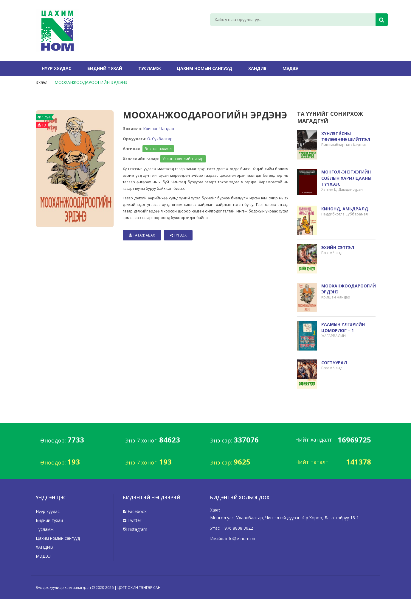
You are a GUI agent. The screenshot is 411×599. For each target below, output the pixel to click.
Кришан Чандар (158, 128)
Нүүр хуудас (56, 68)
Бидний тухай (104, 68)
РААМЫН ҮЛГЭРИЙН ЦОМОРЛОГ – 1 (343, 327)
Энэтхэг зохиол (158, 148)
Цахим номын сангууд (204, 68)
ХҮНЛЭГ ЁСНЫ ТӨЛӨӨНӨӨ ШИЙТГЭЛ (345, 136)
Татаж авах (142, 235)
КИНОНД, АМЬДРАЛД (344, 209)
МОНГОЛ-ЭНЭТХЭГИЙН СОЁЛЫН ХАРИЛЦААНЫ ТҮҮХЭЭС (346, 178)
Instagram (135, 529)
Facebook (135, 511)
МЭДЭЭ (290, 68)
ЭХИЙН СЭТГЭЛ (337, 247)
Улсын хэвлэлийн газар (183, 158)
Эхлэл (41, 82)
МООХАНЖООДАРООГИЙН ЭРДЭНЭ (91, 82)
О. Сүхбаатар (160, 138)
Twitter (132, 520)
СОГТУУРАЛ (334, 362)
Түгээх (178, 235)
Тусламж (149, 68)
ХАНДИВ (257, 68)
